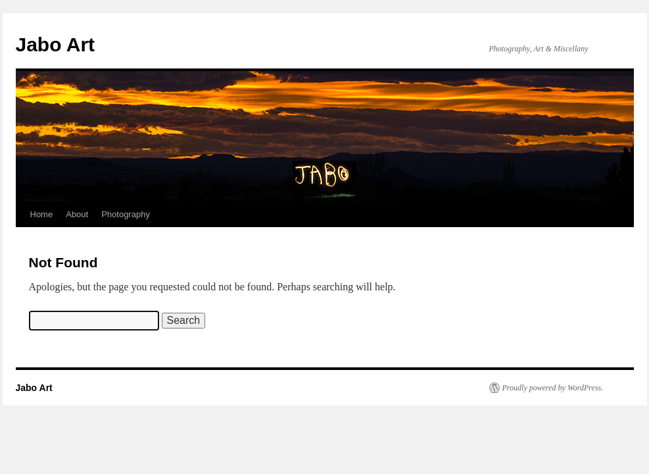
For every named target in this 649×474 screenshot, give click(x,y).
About (77, 214)
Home (41, 214)
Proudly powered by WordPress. (553, 387)
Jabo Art (55, 44)
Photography (125, 214)
